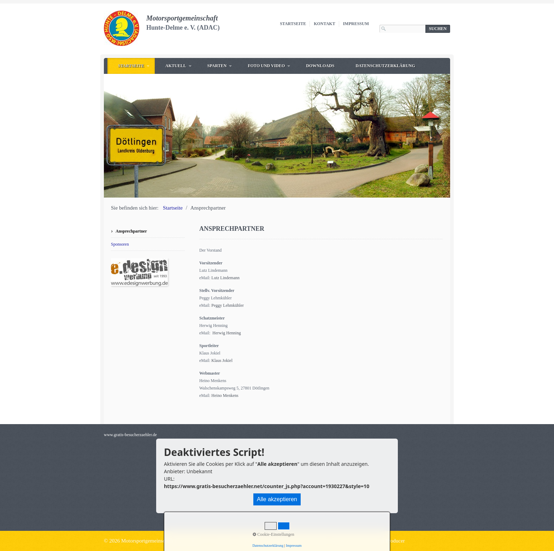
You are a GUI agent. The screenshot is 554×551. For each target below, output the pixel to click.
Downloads (320, 65)
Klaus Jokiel (221, 360)
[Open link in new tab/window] (139, 272)
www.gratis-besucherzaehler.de (130, 434)
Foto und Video (266, 65)
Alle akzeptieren (277, 499)
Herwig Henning (226, 332)
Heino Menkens (224, 395)
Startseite (293, 23)
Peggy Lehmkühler (227, 305)
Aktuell (175, 65)
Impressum (356, 23)
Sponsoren (120, 244)
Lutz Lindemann (225, 277)
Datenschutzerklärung (385, 65)
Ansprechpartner (131, 231)
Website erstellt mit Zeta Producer (368, 541)
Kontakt (324, 23)
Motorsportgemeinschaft (182, 18)
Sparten (217, 65)
